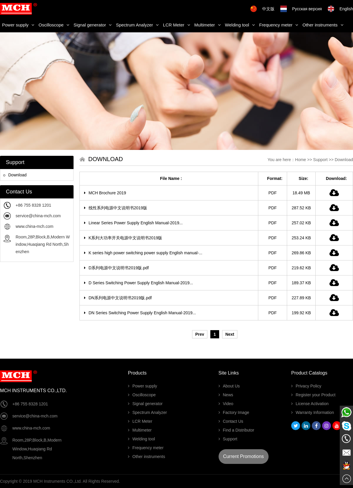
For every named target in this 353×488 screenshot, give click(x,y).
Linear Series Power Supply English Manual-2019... (133, 222)
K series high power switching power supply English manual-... (143, 252)
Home (300, 159)
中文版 (268, 8)
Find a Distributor (236, 430)
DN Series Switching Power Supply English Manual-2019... (140, 312)
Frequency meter (278, 24)
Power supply (18, 24)
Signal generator (93, 24)
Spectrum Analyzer (137, 24)
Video (226, 403)
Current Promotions (243, 456)
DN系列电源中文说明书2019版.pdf (118, 297)
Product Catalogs (309, 372)
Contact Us (231, 421)
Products (137, 372)
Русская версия (307, 8)
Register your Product (313, 394)
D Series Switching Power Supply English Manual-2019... (138, 282)
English (346, 8)
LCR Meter (176, 24)
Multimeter (207, 24)
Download (14, 175)
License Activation (310, 403)
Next (229, 334)
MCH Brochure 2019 (105, 192)
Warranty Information (312, 412)
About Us (229, 386)
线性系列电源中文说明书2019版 (115, 207)
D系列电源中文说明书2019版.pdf (116, 267)
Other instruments (322, 24)
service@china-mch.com (38, 215)
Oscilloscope (54, 24)
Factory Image (234, 412)
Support (320, 159)
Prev (199, 334)
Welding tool (240, 24)
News (226, 394)
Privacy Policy (306, 386)
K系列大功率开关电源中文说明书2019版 (123, 237)
